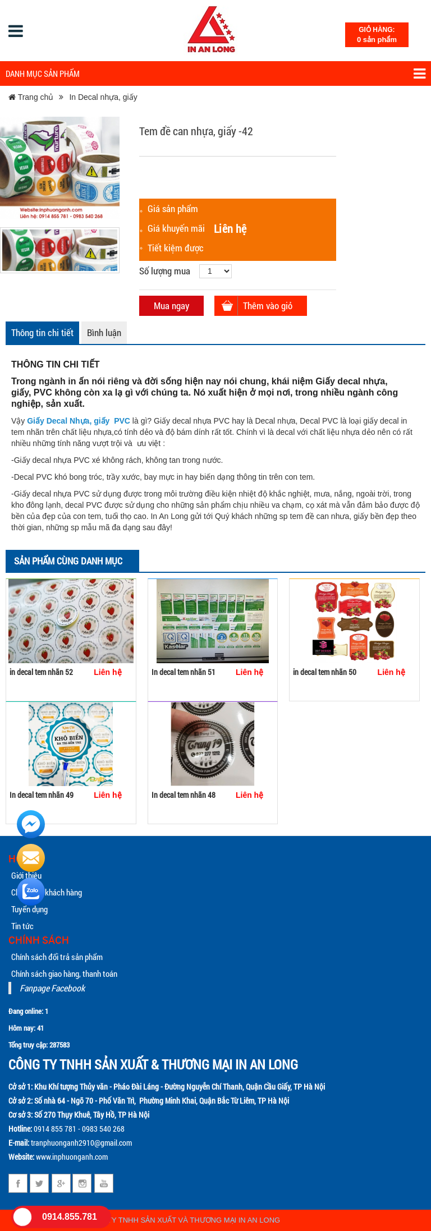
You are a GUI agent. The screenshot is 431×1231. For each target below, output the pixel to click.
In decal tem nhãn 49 (42, 794)
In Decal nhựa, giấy (103, 97)
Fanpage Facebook (52, 988)
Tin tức (22, 925)
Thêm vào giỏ (267, 305)
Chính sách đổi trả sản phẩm (57, 956)
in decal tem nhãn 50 (324, 672)
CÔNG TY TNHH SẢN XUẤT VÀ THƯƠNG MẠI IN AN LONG (182, 1220)
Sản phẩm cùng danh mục (68, 560)
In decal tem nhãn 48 (184, 794)
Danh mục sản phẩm (215, 74)
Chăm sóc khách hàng (46, 892)
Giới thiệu (26, 875)
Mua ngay (171, 305)
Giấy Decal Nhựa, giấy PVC (78, 420)
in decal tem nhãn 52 (41, 672)
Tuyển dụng (29, 909)
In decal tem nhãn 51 (184, 672)
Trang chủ (30, 97)
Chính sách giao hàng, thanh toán (64, 973)
